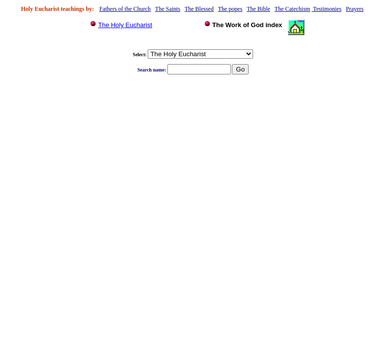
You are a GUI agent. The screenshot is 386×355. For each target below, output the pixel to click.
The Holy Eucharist (125, 25)
